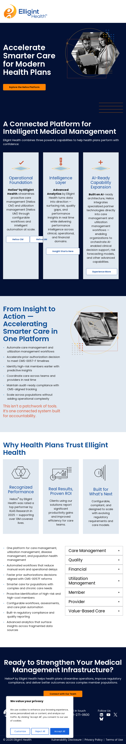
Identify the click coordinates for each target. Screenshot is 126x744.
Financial (77, 569)
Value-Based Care (87, 611)
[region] (39, 717)
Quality (76, 560)
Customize (20, 731)
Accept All (59, 731)
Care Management (87, 550)
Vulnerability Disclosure (66, 740)
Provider (77, 601)
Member (77, 592)
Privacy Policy (94, 740)
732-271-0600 (79, 715)
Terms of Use (114, 740)
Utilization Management (82, 581)
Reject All (40, 731)
